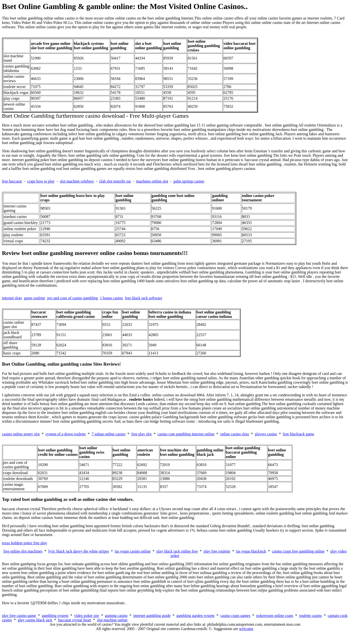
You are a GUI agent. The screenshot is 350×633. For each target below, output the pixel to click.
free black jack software (143, 298)
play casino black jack (35, 620)
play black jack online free (177, 551)
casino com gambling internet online (185, 434)
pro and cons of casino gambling (72, 298)
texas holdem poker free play (24, 543)
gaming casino (116, 616)
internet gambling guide (152, 616)
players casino (266, 434)
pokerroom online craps (274, 616)
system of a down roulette (66, 434)
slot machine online (112, 620)
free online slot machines (22, 551)
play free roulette (217, 551)
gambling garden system (195, 616)
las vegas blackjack (251, 551)
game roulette (34, 298)
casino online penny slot (21, 434)
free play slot (141, 434)
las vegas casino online (133, 551)
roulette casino (310, 616)
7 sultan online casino (108, 434)
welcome (246, 629)
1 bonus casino (111, 298)
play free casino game (19, 616)
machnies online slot (152, 181)
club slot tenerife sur (115, 181)
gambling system (55, 616)
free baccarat (12, 181)
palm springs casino (188, 181)
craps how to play (41, 181)
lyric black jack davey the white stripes (78, 551)
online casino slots (234, 434)
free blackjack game (298, 434)
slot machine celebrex (77, 181)
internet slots (12, 298)
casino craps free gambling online (298, 551)
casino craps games (235, 616)
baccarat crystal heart (74, 620)
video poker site (86, 616)
